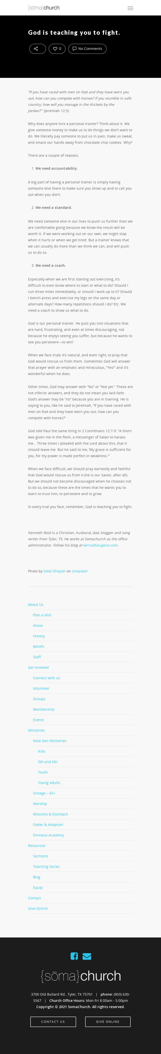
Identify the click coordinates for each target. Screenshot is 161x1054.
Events (38, 719)
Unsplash (80, 571)
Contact (34, 898)
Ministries (36, 730)
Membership (44, 709)
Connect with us (46, 677)
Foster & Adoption (48, 824)
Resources (36, 845)
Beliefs (38, 646)
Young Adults (49, 782)
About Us (35, 604)
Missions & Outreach (50, 814)
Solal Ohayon (55, 571)
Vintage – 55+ (44, 793)
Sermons (40, 856)
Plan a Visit (42, 615)
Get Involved (38, 667)
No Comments (87, 48)
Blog (36, 877)
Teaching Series (46, 866)
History (39, 636)
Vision (38, 625)
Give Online (38, 908)
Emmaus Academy (48, 835)
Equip (38, 887)
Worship (40, 803)
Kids (41, 751)
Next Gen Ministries (49, 740)
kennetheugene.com (100, 545)
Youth (43, 772)
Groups (39, 698)
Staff (37, 657)
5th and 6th (48, 761)
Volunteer (41, 688)
